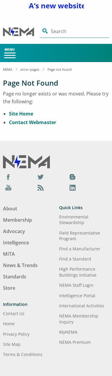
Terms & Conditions (22, 354)
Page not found (59, 69)
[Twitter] (41, 177)
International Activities (81, 306)
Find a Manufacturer (79, 249)
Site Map (12, 344)
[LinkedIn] (73, 187)
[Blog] (73, 177)
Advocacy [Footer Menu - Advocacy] (14, 231)
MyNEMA (68, 332)
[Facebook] (8, 177)
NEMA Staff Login (76, 285)
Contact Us (13, 313)
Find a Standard (75, 259)
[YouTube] (8, 187)
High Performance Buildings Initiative (77, 272)
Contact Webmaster (32, 122)
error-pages (30, 69)
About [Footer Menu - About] (10, 208)
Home (9, 323)
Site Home (21, 113)
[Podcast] (41, 187)
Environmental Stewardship (73, 219)
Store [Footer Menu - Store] (9, 288)
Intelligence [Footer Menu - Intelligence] (16, 242)
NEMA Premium (75, 342)
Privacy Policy (16, 334)
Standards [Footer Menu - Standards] (14, 276)
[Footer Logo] (26, 161)
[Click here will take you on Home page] (21, 31)
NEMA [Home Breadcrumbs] (7, 69)
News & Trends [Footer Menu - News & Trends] (20, 265)
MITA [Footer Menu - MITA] (9, 254)
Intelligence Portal (77, 295)
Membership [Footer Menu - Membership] (17, 220)
